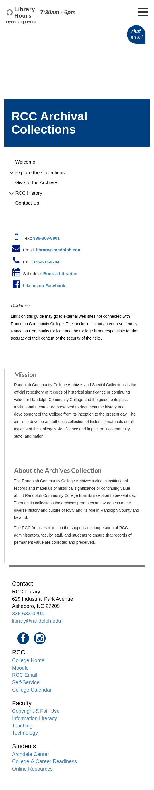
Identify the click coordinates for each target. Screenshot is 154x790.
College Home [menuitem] (28, 660)
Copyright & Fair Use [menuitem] (35, 711)
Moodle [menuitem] (20, 668)
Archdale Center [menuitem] (30, 754)
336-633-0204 (28, 613)
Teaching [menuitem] (22, 726)
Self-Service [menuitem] (26, 682)
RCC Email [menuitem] (24, 675)
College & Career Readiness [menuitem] (44, 761)
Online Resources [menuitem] (32, 769)
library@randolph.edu (36, 621)
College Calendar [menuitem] (32, 690)
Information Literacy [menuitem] (34, 718)
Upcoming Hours (21, 22)
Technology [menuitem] (25, 733)
